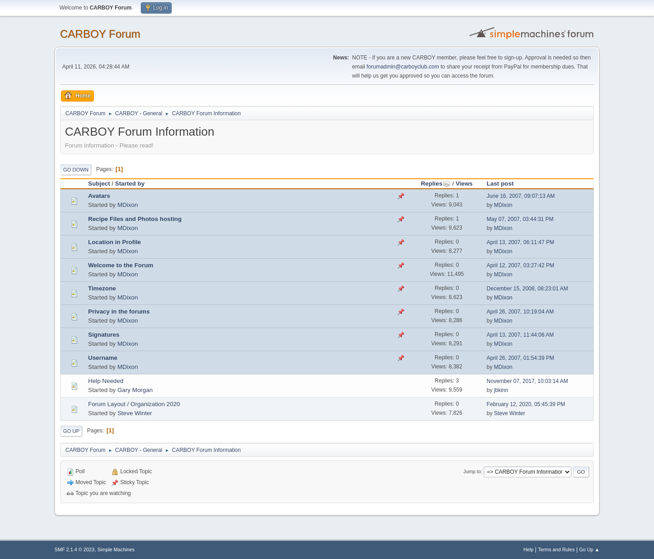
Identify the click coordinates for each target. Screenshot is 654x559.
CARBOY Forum (100, 34)
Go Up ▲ (589, 549)
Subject (99, 183)
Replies (436, 183)
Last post (500, 183)
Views (464, 183)
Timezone (102, 288)
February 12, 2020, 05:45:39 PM (526, 404)
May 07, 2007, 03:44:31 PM (520, 219)
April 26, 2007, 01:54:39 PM (521, 358)
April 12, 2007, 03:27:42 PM (521, 265)
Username (102, 357)
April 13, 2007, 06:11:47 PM (521, 242)
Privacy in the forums (119, 311)
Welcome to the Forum (120, 265)
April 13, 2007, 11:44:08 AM (520, 335)
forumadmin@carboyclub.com (403, 67)
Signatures (103, 334)
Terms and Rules (556, 549)
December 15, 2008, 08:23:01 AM (527, 288)
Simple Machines (115, 549)
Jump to (472, 471)
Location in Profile (114, 242)
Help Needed (106, 381)
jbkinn (501, 390)
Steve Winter (134, 413)
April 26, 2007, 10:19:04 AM (520, 312)
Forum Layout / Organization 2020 (134, 404)
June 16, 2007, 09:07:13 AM (521, 196)
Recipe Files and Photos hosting (135, 219)
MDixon (127, 204)
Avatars (99, 195)
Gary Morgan (135, 390)
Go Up (71, 431)
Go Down (76, 169)
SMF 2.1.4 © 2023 (74, 549)
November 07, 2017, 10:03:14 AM (527, 381)
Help (529, 549)
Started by (129, 183)
